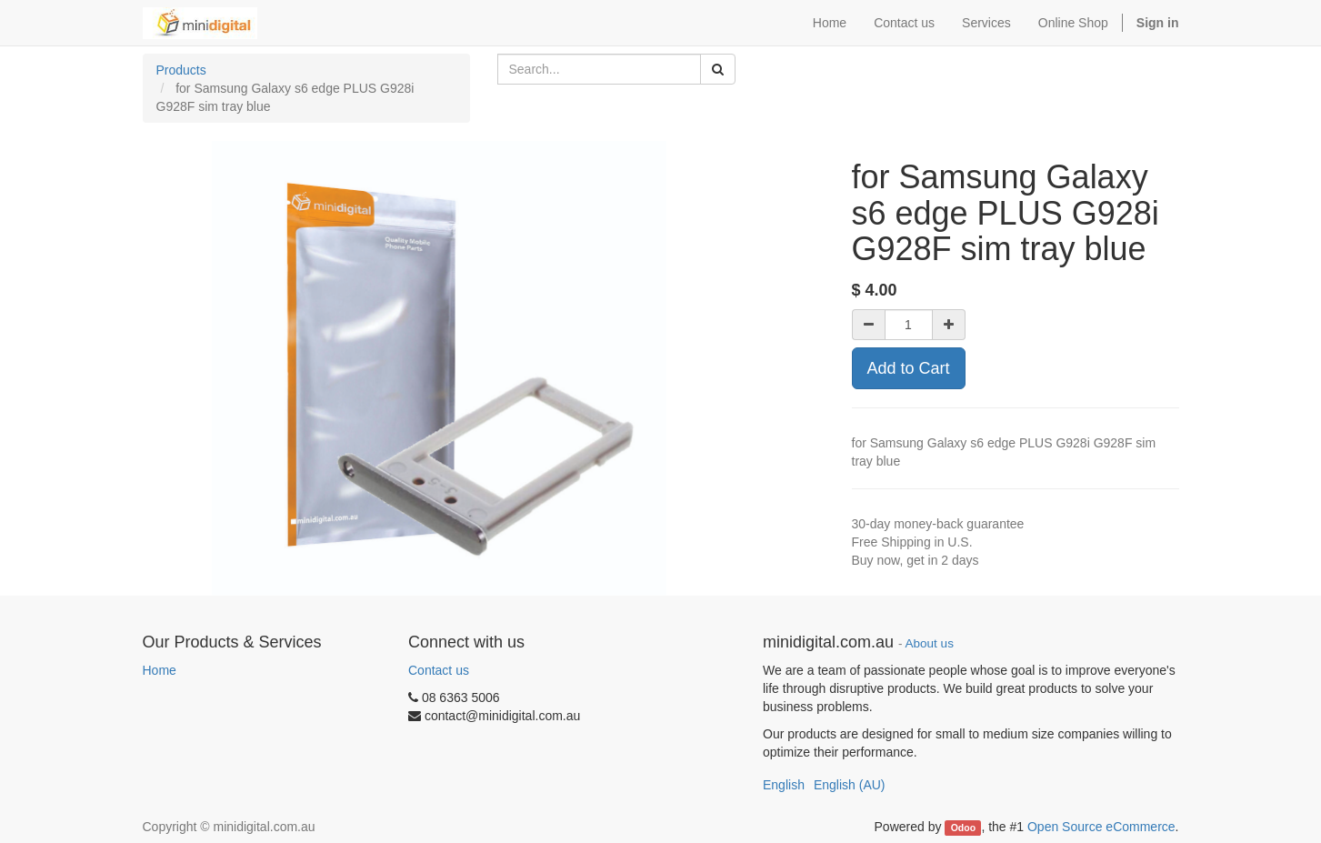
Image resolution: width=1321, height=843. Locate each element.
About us (930, 643)
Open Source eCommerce (1101, 826)
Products (181, 70)
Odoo (963, 827)
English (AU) (850, 785)
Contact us (438, 670)
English (784, 785)
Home (159, 670)
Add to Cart (908, 368)
